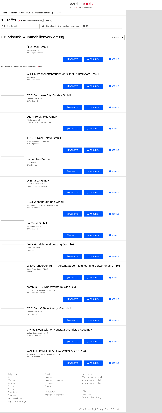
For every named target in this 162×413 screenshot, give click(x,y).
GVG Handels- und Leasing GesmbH (50, 244)
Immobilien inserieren (54, 380)
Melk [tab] (40, 66)
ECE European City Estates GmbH (49, 95)
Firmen (48, 386)
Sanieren (11, 383)
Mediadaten (50, 391)
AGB (84, 391)
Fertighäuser (50, 383)
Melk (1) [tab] (48, 20)
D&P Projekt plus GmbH (42, 116)
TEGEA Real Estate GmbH (44, 138)
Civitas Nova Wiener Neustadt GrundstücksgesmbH (59, 329)
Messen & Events (16, 398)
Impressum (86, 394)
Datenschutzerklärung (91, 397)
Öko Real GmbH (37, 47)
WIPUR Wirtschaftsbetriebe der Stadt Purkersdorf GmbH (63, 74)
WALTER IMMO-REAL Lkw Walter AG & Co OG (57, 350)
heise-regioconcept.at (91, 380)
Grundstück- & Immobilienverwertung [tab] (30, 20)
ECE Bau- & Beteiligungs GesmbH (49, 308)
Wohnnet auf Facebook (92, 377)
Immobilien (49, 377)
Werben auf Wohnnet (54, 394)
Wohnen (11, 380)
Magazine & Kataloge (17, 401)
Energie (11, 386)
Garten (11, 389)
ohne (18, 67)
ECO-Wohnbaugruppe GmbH (45, 201)
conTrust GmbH (37, 223)
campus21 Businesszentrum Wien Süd (51, 287)
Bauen (10, 377)
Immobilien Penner (39, 159)
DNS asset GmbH (38, 180)
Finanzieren (13, 392)
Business (12, 395)
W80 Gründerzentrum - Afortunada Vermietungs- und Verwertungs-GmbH (73, 265)
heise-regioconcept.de (92, 383)
